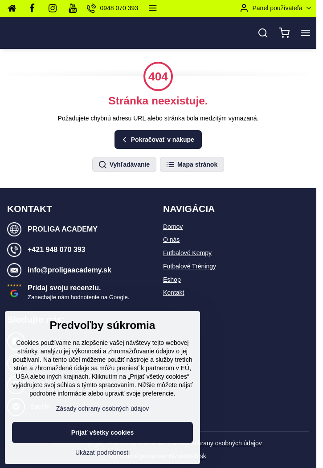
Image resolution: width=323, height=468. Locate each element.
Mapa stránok (191, 164)
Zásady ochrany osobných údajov (215, 443)
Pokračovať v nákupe (157, 139)
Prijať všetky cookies (102, 453)
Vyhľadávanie (124, 164)
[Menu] (305, 33)
